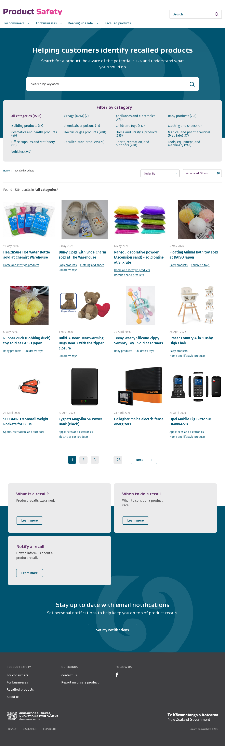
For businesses (17, 682)
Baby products (182, 116)
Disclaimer (30, 729)
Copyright (49, 729)
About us (13, 696)
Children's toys (130, 125)
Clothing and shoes (184, 125)
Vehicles (21, 151)
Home (6, 170)
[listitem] (59, 508)
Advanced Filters (197, 174)
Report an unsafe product (80, 682)
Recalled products (20, 689)
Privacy (11, 729)
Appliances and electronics (135, 117)
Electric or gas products (85, 132)
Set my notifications (112, 630)
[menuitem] (16, 23)
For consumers (17, 675)
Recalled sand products (84, 142)
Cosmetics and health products (34, 134)
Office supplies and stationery (33, 143)
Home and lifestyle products (136, 134)
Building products (27, 125)
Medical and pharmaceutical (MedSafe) (189, 134)
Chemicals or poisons (82, 125)
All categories (26, 116)
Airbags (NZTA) (76, 116)
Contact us (69, 675)
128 (118, 459)
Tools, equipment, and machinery (184, 143)
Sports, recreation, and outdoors (132, 143)
